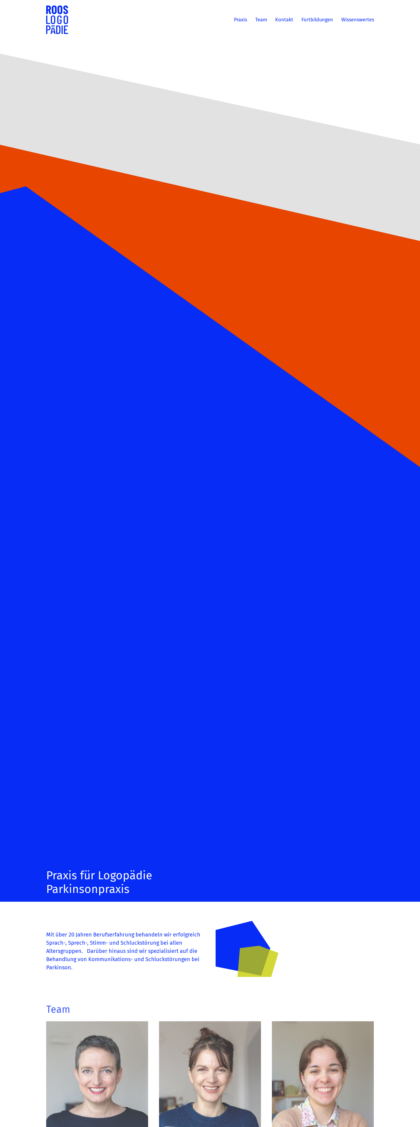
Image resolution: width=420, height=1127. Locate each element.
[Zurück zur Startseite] (57, 19)
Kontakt (284, 20)
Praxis (240, 20)
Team (261, 20)
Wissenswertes (357, 20)
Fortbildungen (317, 20)
